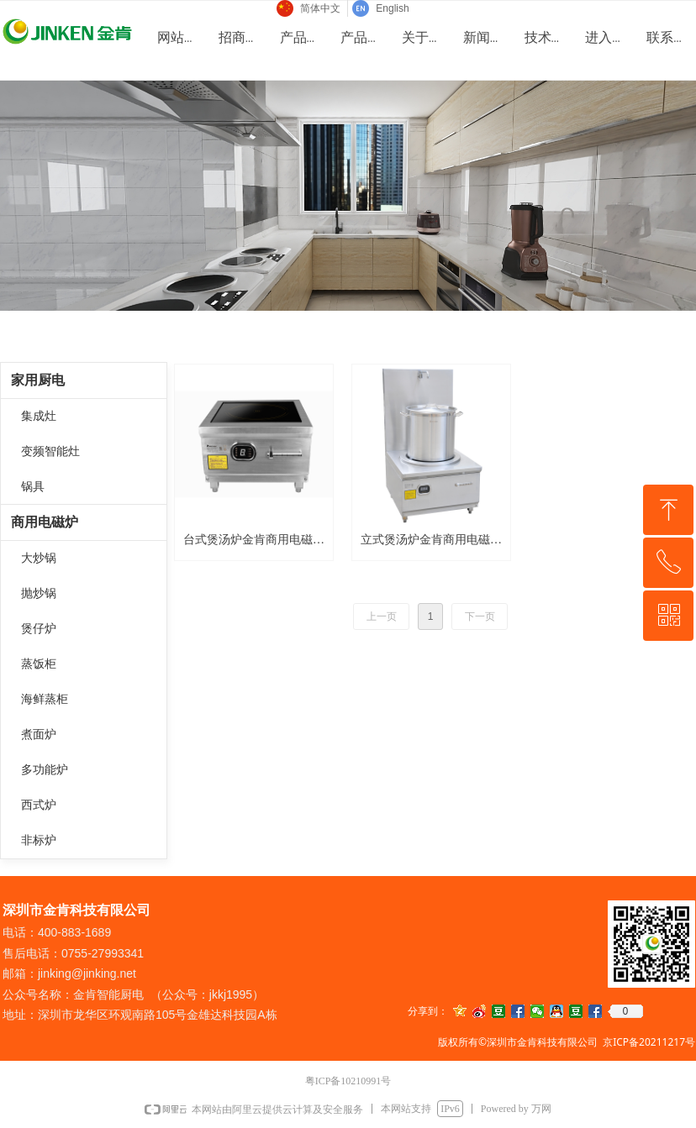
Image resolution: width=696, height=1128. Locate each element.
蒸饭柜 (38, 664)
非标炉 (38, 840)
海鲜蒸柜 (44, 699)
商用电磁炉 (44, 522)
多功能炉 (44, 769)
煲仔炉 (38, 628)
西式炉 (38, 805)
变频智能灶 (50, 451)
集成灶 (38, 416)
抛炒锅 (38, 593)
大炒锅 (38, 558)
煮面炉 (38, 734)
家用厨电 (38, 380)
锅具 (33, 486)
